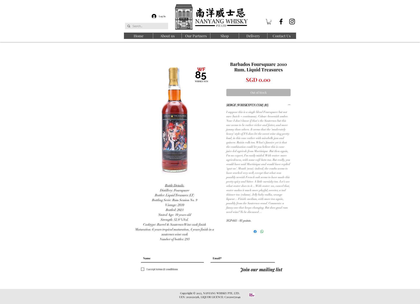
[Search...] (146, 26)
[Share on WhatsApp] (262, 231)
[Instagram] (292, 21)
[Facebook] (281, 21)
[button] (269, 21)
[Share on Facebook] (255, 231)
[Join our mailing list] (261, 269)
